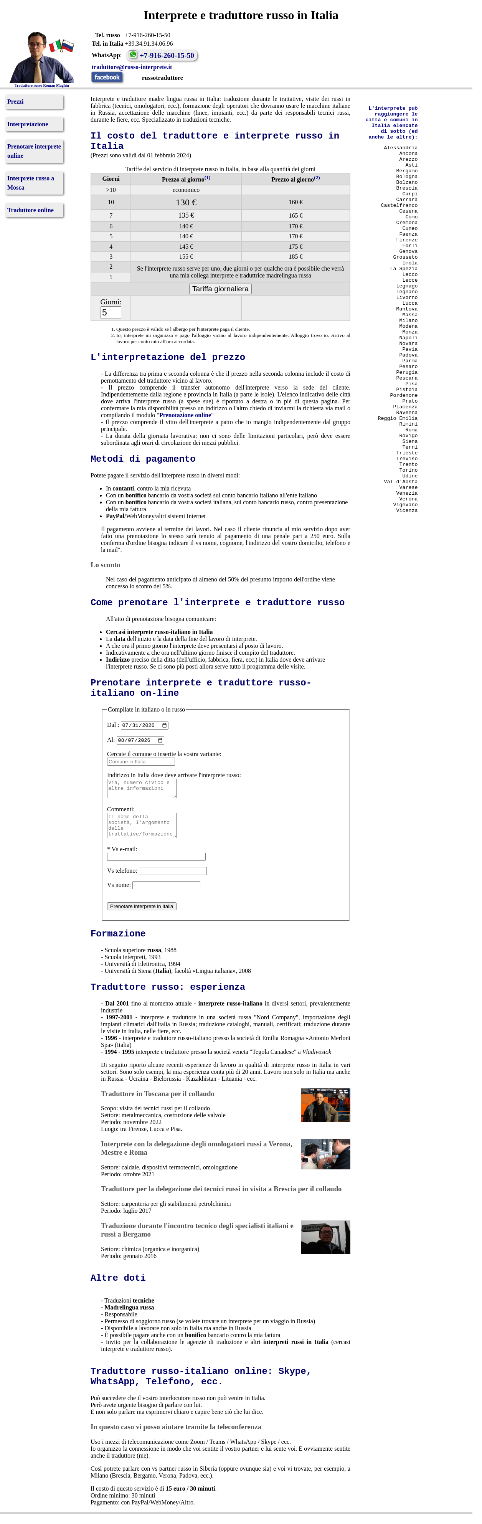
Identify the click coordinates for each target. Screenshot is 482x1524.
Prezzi (15, 101)
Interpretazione (27, 124)
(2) (317, 177)
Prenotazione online (185, 415)
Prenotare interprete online (34, 151)
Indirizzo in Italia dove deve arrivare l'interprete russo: (174, 777)
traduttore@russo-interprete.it (134, 67)
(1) (208, 177)
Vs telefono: (122, 881)
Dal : (113, 726)
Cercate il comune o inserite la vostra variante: (164, 756)
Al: (111, 742)
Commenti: (121, 815)
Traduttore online (30, 210)
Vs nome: (119, 895)
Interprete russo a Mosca (30, 183)
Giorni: (110, 302)
